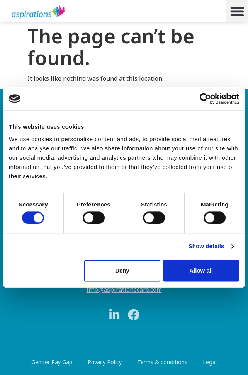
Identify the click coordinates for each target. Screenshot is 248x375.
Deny (122, 270)
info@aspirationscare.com (124, 289)
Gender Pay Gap (51, 362)
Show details (206, 246)
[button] (237, 11)
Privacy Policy (105, 362)
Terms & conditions (162, 362)
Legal (210, 362)
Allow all (201, 270)
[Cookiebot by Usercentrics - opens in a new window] (205, 98)
